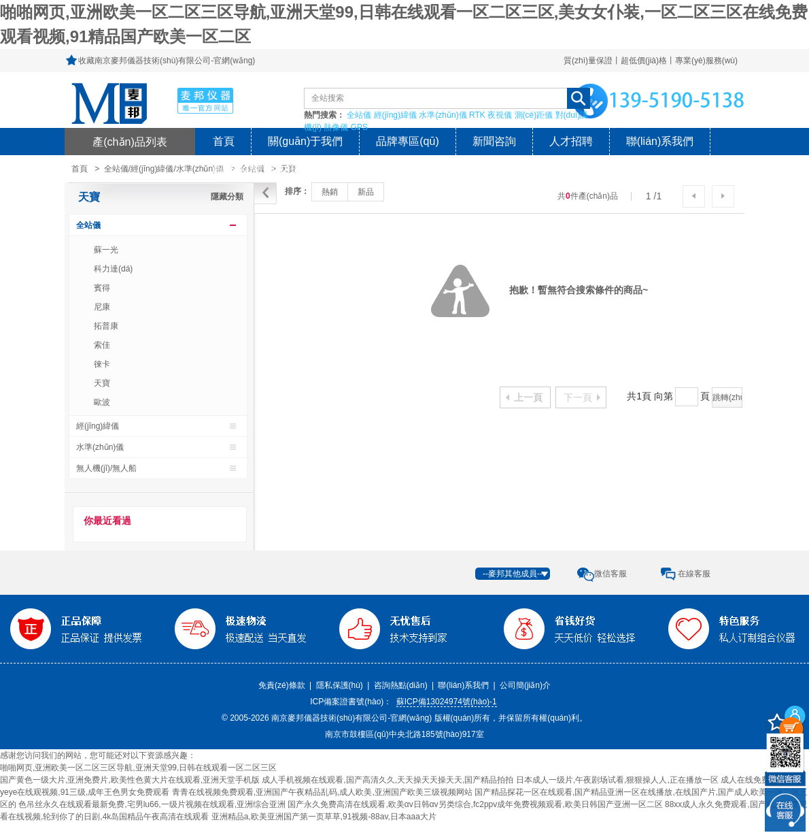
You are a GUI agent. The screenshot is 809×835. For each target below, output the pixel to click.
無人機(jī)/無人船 (106, 468)
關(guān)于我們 (305, 141)
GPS (359, 127)
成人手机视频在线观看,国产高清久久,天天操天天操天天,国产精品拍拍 (387, 780)
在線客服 (694, 573)
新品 (366, 192)
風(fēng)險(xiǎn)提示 (262, 168)
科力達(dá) (113, 269)
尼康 (102, 307)
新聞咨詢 (494, 141)
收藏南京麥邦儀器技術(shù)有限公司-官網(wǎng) (166, 60)
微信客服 (610, 573)
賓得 (102, 288)
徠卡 (102, 364)
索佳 (102, 345)
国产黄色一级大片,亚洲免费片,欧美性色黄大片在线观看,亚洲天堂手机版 (130, 780)
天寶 (89, 197)
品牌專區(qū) (407, 141)
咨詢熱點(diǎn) (401, 685)
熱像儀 (336, 127)
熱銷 (330, 192)
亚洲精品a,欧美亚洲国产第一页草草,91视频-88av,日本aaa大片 (323, 816)
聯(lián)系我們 (660, 141)
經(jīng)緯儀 (395, 115)
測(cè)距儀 (534, 115)
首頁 (224, 141)
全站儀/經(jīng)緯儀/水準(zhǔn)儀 (164, 169)
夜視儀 (499, 115)
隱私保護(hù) (339, 685)
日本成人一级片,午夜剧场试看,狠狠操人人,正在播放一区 (617, 780)
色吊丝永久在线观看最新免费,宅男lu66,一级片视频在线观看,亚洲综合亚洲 (152, 804)
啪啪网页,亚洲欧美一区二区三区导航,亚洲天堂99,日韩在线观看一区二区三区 (138, 767)
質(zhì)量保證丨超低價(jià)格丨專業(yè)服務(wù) (651, 60)
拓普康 (106, 326)
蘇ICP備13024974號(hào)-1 (446, 701)
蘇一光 (106, 250)
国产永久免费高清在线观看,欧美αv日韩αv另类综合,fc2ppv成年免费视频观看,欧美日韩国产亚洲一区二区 (475, 804)
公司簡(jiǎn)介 (525, 685)
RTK (477, 115)
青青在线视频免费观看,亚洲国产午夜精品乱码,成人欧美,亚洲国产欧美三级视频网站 (322, 792)
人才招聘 (571, 141)
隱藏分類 (227, 196)
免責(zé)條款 (281, 685)
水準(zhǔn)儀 (442, 115)
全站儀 (359, 115)
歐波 (102, 402)
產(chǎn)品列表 (129, 141)
